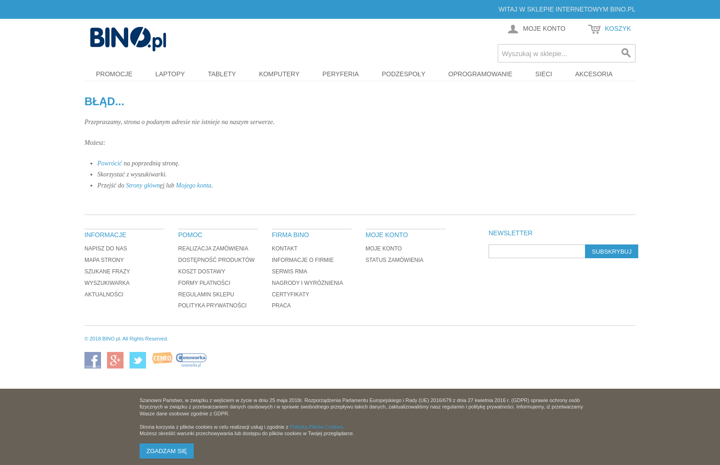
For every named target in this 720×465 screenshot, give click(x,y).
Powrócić (109, 163)
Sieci (543, 74)
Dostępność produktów (216, 260)
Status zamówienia (394, 260)
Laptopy (170, 74)
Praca (281, 305)
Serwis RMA (289, 271)
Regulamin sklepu (206, 294)
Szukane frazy (107, 271)
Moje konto (384, 248)
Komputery (279, 74)
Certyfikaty (290, 294)
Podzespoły (403, 74)
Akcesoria (594, 74)
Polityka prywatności (212, 305)
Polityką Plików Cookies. (317, 427)
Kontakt (285, 248)
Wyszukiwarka (106, 283)
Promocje (114, 74)
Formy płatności (204, 283)
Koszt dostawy (201, 271)
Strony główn (143, 185)
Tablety (222, 74)
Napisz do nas (105, 248)
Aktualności (104, 294)
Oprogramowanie (480, 74)
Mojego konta (193, 185)
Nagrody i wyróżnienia (307, 283)
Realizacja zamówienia (213, 248)
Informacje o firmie (303, 260)
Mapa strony (104, 260)
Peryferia (340, 74)
